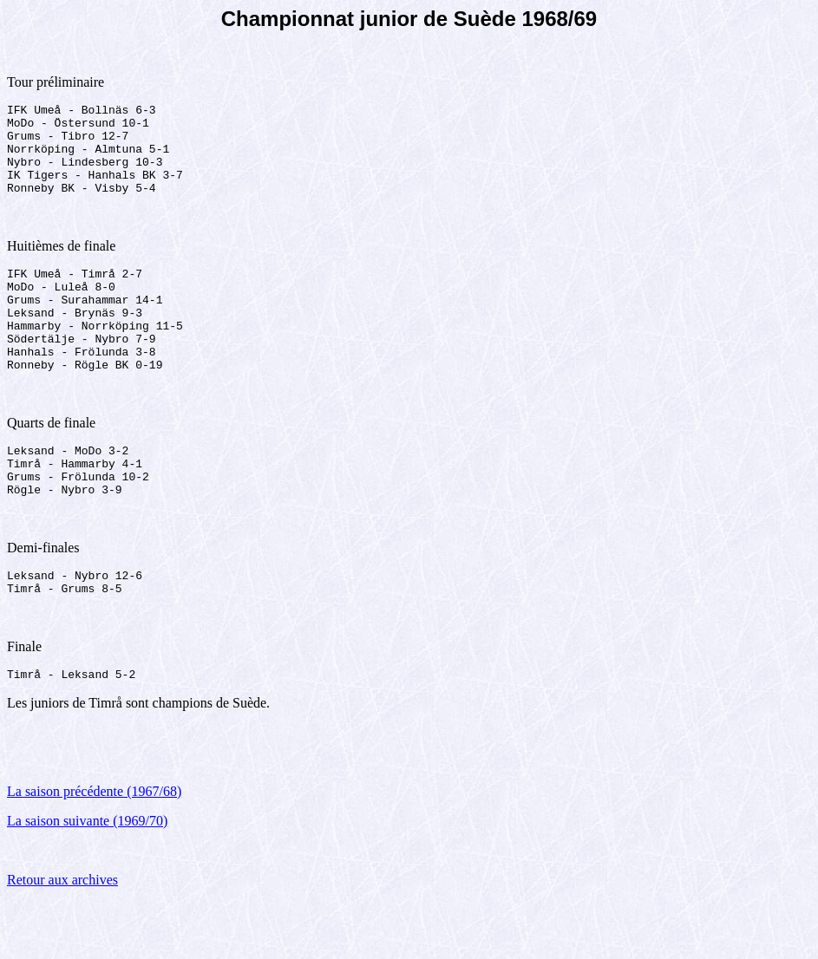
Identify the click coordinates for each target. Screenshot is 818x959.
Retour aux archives (62, 937)
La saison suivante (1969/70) (87, 878)
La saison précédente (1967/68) (94, 848)
